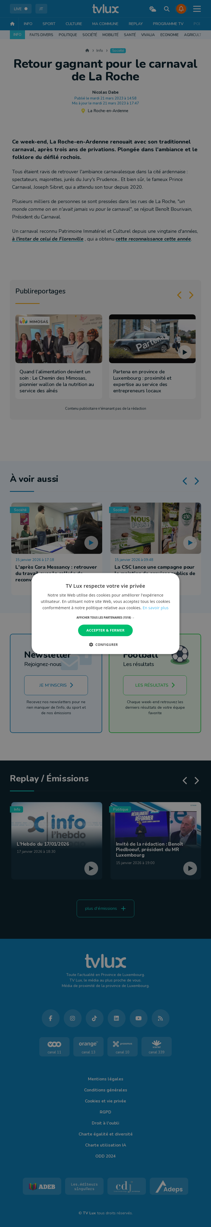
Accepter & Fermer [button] (106, 630)
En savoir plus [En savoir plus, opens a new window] (155, 607)
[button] (106, 617)
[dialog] (105, 613)
